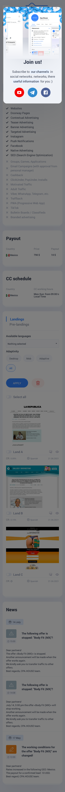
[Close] (56, 7)
